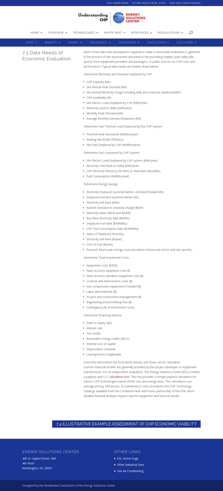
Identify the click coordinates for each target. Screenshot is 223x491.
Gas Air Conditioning (185, 3)
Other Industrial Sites (149, 3)
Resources (140, 32)
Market (73, 42)
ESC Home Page (118, 3)
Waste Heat (113, 32)
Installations (169, 32)
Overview (56, 32)
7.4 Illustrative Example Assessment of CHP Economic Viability (126, 424)
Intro (30, 42)
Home (35, 32)
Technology (98, 42)
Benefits (51, 42)
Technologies (84, 32)
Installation (156, 42)
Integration (127, 42)
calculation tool (119, 377)
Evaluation (185, 42)
